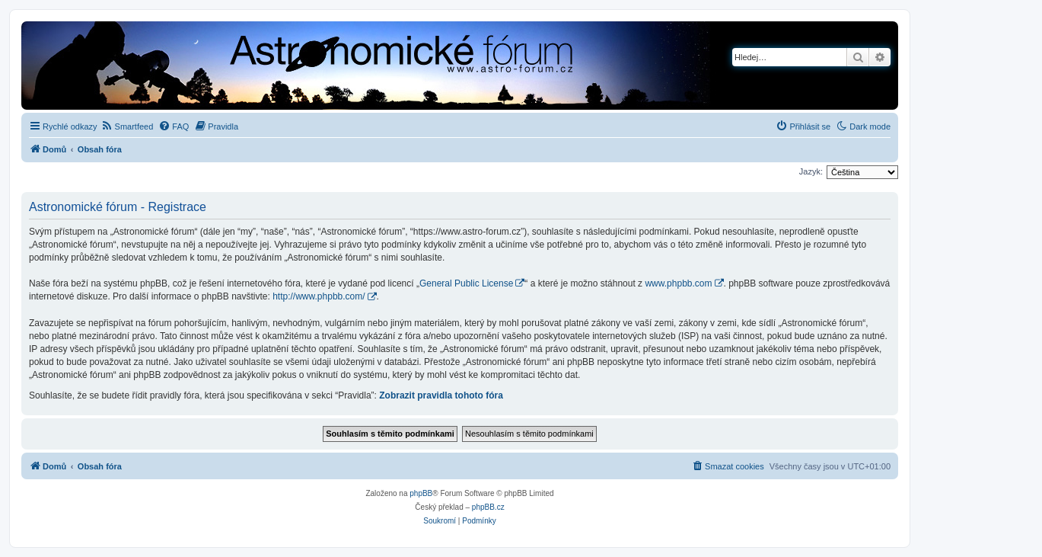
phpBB (420, 493)
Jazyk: (811, 171)
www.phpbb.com (678, 283)
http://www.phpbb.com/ (318, 296)
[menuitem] (127, 126)
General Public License (466, 283)
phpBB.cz (488, 507)
